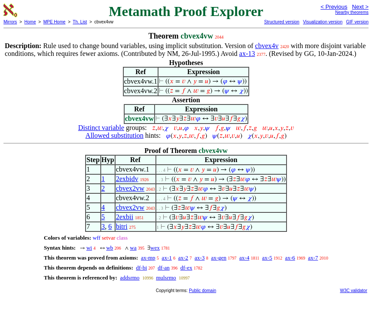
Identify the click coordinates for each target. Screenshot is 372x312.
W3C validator (353, 290)
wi (89, 247)
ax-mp (148, 257)
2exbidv (127, 178)
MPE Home (54, 22)
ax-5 (267, 257)
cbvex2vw (130, 188)
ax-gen (218, 257)
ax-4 (244, 257)
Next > (360, 6)
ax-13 (247, 53)
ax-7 (313, 257)
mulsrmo (166, 277)
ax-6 (290, 257)
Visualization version (322, 22)
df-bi (141, 267)
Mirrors (10, 22)
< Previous (333, 6)
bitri (122, 226)
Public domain (202, 290)
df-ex (186, 267)
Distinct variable (101, 127)
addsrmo (130, 277)
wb (109, 247)
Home (30, 22)
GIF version (357, 22)
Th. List (80, 22)
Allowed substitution (115, 135)
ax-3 (199, 257)
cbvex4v (267, 45)
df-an (163, 267)
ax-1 (167, 257)
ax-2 (183, 257)
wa (133, 247)
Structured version (281, 22)
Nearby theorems (352, 12)
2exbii (124, 217)
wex (155, 247)
